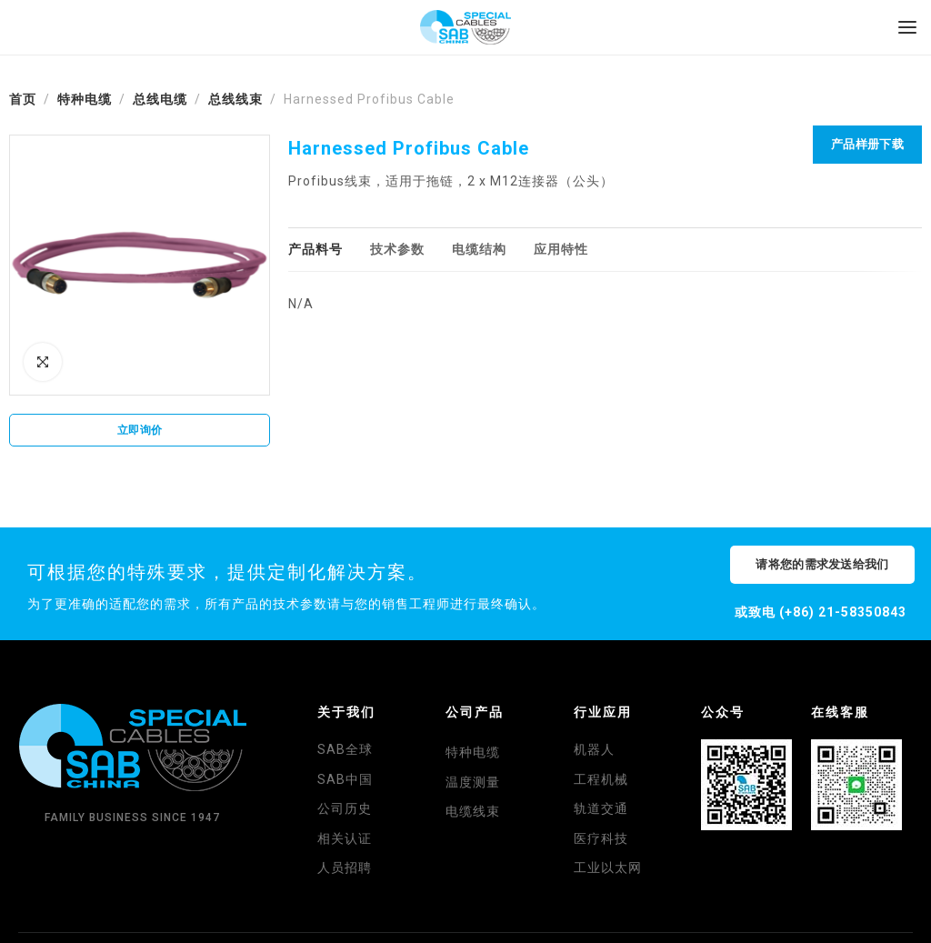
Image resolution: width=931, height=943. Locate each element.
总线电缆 (160, 99)
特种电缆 (84, 99)
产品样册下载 (867, 144)
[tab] (315, 249)
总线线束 (235, 99)
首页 (22, 99)
